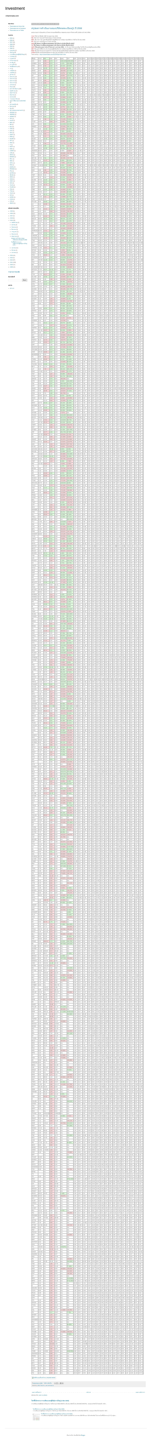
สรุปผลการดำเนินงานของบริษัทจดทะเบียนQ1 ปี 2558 (56, 28)
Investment (15, 8)
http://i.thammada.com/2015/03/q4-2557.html (53, 54)
